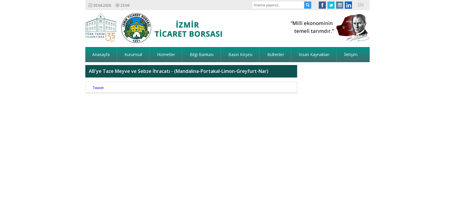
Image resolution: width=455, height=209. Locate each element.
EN (361, 5)
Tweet (98, 69)
